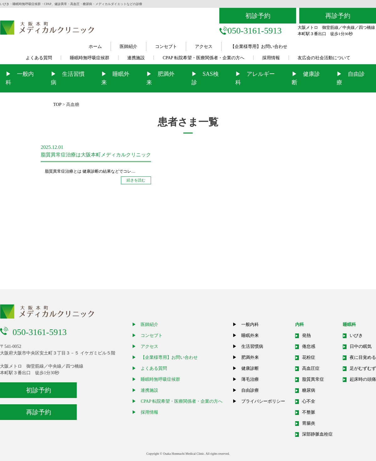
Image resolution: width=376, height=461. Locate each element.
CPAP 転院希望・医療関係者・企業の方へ (203, 57)
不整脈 (308, 412)
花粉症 (308, 357)
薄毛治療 (250, 379)
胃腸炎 (308, 423)
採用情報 (271, 57)
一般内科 (250, 324)
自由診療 (250, 390)
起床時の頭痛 (363, 379)
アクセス (203, 46)
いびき (356, 335)
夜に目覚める (363, 357)
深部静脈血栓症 (317, 434)
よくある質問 (39, 57)
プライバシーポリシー (263, 401)
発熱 (306, 335)
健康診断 (250, 368)
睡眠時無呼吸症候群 (89, 57)
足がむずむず (363, 368)
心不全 (308, 401)
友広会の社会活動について (324, 57)
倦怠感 (308, 346)
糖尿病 (308, 390)
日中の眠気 (361, 346)
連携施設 (136, 57)
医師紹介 (128, 46)
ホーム (95, 46)
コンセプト (166, 46)
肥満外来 (250, 357)
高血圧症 (311, 368)
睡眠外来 (250, 335)
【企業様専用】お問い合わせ (258, 46)
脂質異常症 (313, 379)
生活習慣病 (252, 346)
